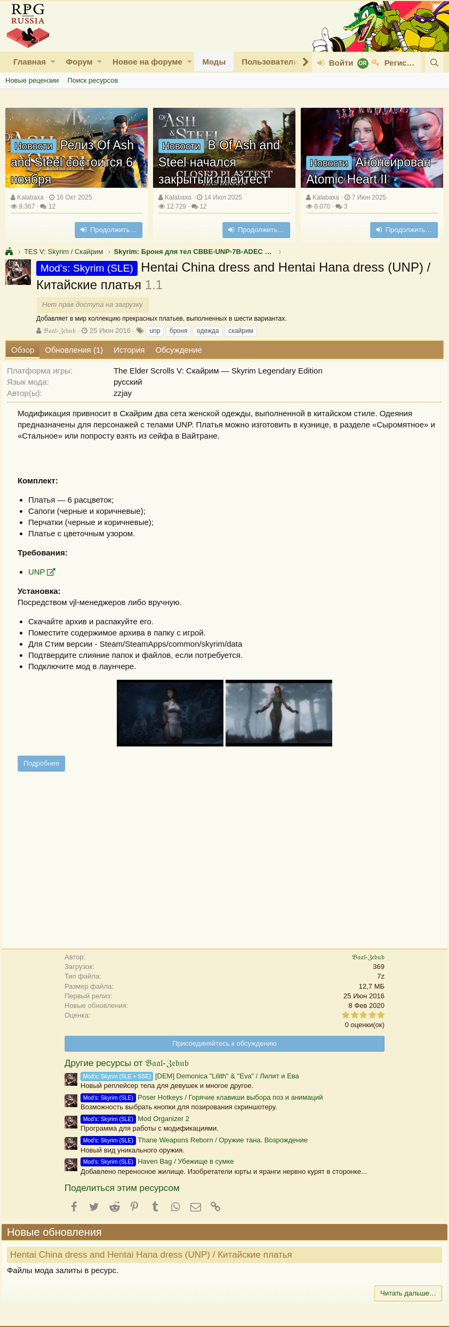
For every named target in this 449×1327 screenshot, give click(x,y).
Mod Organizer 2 (135, 1119)
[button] (53, 61)
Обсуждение (178, 349)
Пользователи (270, 61)
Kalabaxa (30, 197)
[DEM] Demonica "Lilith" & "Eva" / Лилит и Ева (190, 1076)
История (129, 349)
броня (178, 331)
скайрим (240, 331)
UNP (40, 571)
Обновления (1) (74, 349)
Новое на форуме (147, 61)
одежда (208, 331)
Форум (79, 61)
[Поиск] (434, 63)
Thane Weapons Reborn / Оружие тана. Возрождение (194, 1140)
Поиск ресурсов (92, 80)
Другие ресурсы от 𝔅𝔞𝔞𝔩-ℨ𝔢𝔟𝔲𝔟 (127, 1063)
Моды (214, 61)
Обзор (22, 349)
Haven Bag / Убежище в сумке (157, 1161)
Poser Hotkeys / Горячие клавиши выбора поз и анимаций (202, 1097)
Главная (29, 61)
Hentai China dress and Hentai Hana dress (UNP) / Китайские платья (155, 1255)
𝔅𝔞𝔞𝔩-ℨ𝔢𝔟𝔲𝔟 (59, 331)
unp (154, 331)
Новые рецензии (32, 80)
